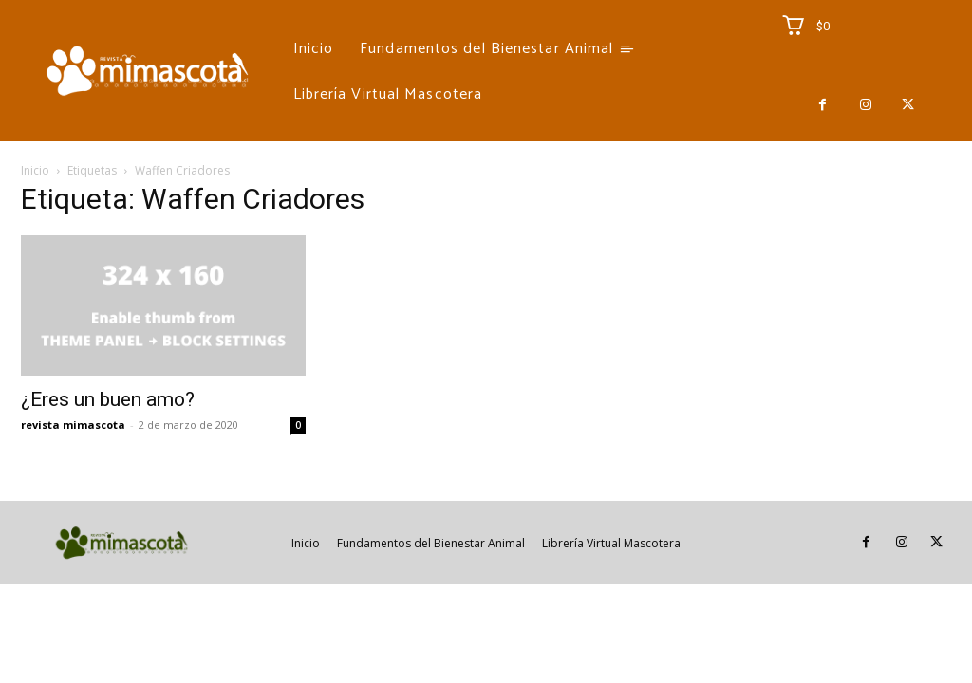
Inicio (35, 170)
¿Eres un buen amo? (108, 399)
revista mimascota (73, 424)
